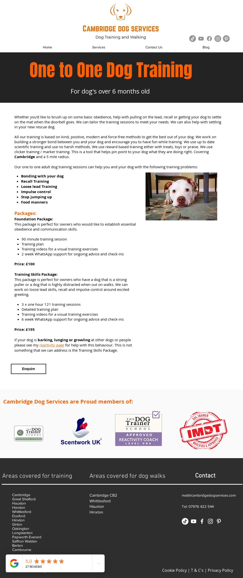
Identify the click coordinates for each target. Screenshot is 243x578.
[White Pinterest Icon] (218, 521)
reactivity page (51, 344)
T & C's (197, 570)
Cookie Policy (174, 570)
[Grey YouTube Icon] (201, 38)
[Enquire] (28, 369)
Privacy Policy (220, 570)
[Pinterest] (226, 38)
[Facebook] (209, 38)
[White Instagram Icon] (210, 521)
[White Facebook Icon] (202, 521)
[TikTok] (192, 38)
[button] (98, 47)
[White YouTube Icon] (193, 521)
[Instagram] (217, 38)
